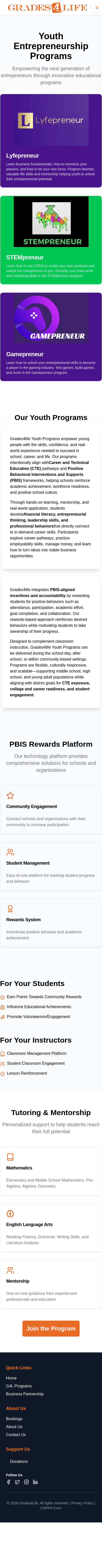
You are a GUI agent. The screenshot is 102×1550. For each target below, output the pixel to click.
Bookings (14, 1419)
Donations (19, 1461)
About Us (14, 1427)
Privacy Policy (82, 1503)
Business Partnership (25, 1394)
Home (11, 1378)
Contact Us (16, 1435)
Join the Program (51, 1328)
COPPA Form (51, 1508)
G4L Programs (19, 1386)
